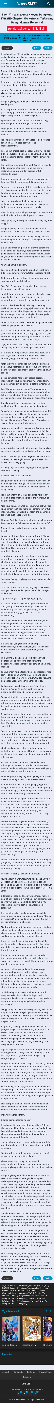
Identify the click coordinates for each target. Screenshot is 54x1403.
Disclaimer (31, 1372)
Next (48, 48)
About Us (6, 1372)
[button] (27, 29)
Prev (36, 48)
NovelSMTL (26, 3)
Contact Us (18, 1372)
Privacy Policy (45, 1372)
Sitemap (27, 1377)
